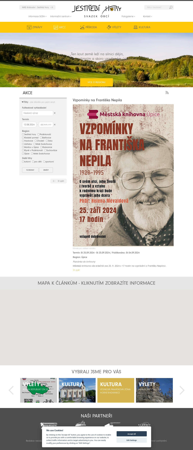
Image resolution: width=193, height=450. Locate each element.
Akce (59, 27)
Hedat (170, 7)
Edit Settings (132, 440)
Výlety (105, 27)
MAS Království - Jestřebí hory (35, 7)
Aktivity (152, 27)
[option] (38, 390)
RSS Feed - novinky (168, 92)
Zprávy (37, 27)
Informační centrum (60, 16)
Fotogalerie (127, 16)
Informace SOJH (37, 16)
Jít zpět (61, 181)
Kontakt (146, 16)
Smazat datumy (55, 125)
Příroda (81, 27)
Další (182, 390)
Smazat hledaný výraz (55, 113)
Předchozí (11, 390)
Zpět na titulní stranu (96, 11)
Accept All (132, 434)
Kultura (127, 27)
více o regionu (96, 71)
